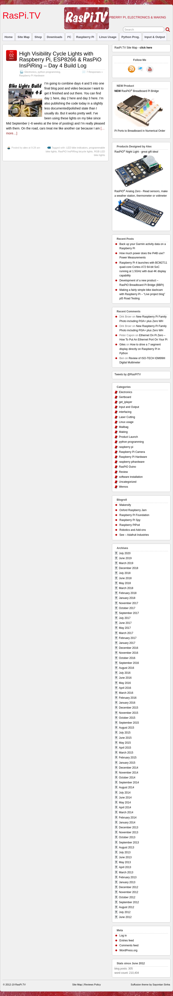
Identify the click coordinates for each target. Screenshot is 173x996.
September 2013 (129, 842)
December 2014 (128, 767)
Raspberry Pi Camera (132, 452)
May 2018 (125, 583)
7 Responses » (94, 72)
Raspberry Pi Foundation (134, 515)
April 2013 (125, 867)
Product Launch (128, 436)
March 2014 (126, 812)
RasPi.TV (21, 15)
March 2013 (126, 872)
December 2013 (128, 827)
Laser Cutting (127, 417)
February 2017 (128, 638)
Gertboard (125, 397)
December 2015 (128, 707)
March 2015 (126, 752)
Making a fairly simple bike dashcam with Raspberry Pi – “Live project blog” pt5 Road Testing (142, 294)
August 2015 (126, 727)
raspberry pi (85, 37)
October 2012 (127, 897)
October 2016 (127, 658)
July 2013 (124, 852)
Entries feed (126, 940)
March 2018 (126, 588)
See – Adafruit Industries (134, 534)
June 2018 (125, 578)
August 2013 (126, 847)
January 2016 (127, 702)
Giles (122, 344)
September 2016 (129, 663)
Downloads (54, 37)
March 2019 (126, 563)
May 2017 (125, 627)
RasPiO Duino (127, 466)
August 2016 (126, 667)
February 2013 (128, 877)
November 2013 (128, 832)
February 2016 (128, 697)
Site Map (24, 37)
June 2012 (125, 917)
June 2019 (125, 558)
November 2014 (128, 772)
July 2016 (124, 672)
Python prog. (130, 37)
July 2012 (124, 912)
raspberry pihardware (131, 461)
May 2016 (125, 683)
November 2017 (128, 603)
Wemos (123, 486)
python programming (49, 72)
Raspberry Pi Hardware (31, 75)
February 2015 (128, 757)
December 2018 (128, 568)
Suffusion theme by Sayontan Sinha (150, 984)
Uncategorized (127, 481)
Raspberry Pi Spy (129, 520)
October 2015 (127, 717)
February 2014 (128, 817)
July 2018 (124, 573)
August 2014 (126, 787)
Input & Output (155, 37)
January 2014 (127, 822)
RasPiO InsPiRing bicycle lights (75, 151)
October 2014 (127, 777)
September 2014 (129, 782)
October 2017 (127, 608)
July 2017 (124, 618)
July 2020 (124, 553)
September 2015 (129, 722)
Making (123, 432)
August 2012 (126, 907)
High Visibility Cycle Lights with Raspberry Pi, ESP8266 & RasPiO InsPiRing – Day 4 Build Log (60, 60)
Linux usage (107, 37)
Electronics (30, 72)
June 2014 (125, 797)
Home (9, 37)
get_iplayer (125, 402)
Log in (123, 935)
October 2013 (127, 837)
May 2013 (125, 862)
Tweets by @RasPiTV (127, 374)
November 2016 (128, 652)
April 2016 (125, 687)
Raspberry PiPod (129, 525)
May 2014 (125, 802)
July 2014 (124, 792)
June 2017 (125, 623)
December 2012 (128, 887)
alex (25, 147)
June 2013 (125, 857)
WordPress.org (128, 950)
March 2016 (126, 692)
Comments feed (129, 945)
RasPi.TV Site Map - (133, 47)
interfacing (125, 412)
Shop (38, 37)
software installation (131, 476)
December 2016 (128, 647)
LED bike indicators (77, 147)
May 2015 (125, 742)
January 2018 (127, 598)
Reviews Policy (92, 984)
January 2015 (127, 762)
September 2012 (129, 902)
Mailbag (123, 427)
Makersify (125, 505)
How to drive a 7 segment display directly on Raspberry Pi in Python (140, 349)
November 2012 (128, 892)
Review (123, 472)
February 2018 (128, 593)
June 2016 (125, 677)
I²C (69, 37)
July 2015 (124, 732)
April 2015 (125, 747)
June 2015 (125, 737)
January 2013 (127, 882)
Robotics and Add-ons (132, 529)
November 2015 (128, 712)
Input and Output (129, 407)
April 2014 (125, 807)
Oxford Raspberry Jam (133, 510)
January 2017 (127, 643)
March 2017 (126, 633)
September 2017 (129, 613)
